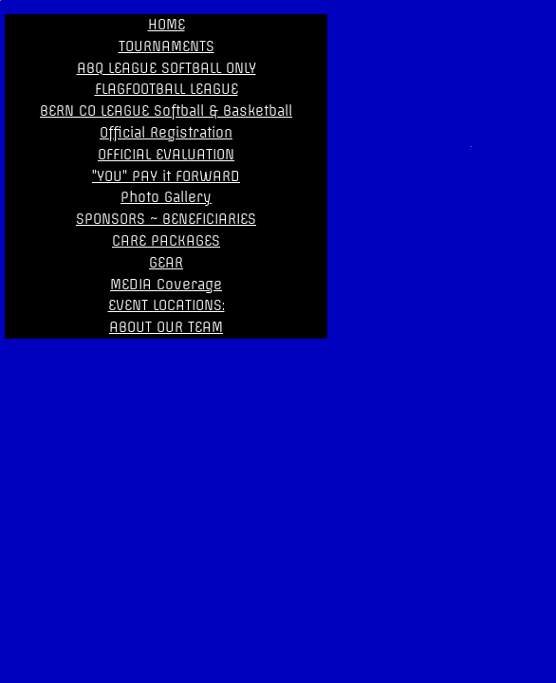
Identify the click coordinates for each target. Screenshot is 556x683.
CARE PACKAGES (166, 240)
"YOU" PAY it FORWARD (166, 176)
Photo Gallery (166, 197)
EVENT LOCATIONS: (166, 305)
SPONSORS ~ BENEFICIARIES (166, 219)
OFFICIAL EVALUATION (166, 154)
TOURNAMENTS (166, 46)
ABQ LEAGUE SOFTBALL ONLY (166, 68)
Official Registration (166, 132)
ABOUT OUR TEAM (166, 327)
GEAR (166, 262)
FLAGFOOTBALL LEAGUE (166, 89)
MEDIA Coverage (166, 284)
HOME (166, 24)
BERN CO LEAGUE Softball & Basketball (166, 111)
